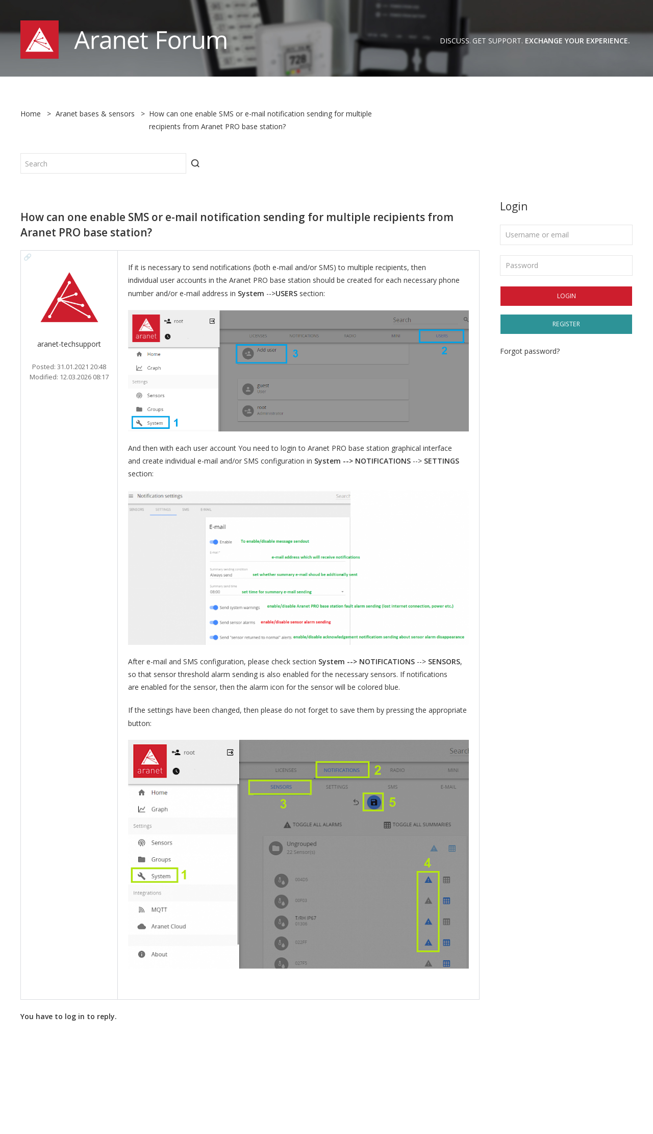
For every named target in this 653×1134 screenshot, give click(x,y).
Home (30, 113)
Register (566, 324)
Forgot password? (530, 351)
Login (566, 296)
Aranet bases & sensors (95, 113)
